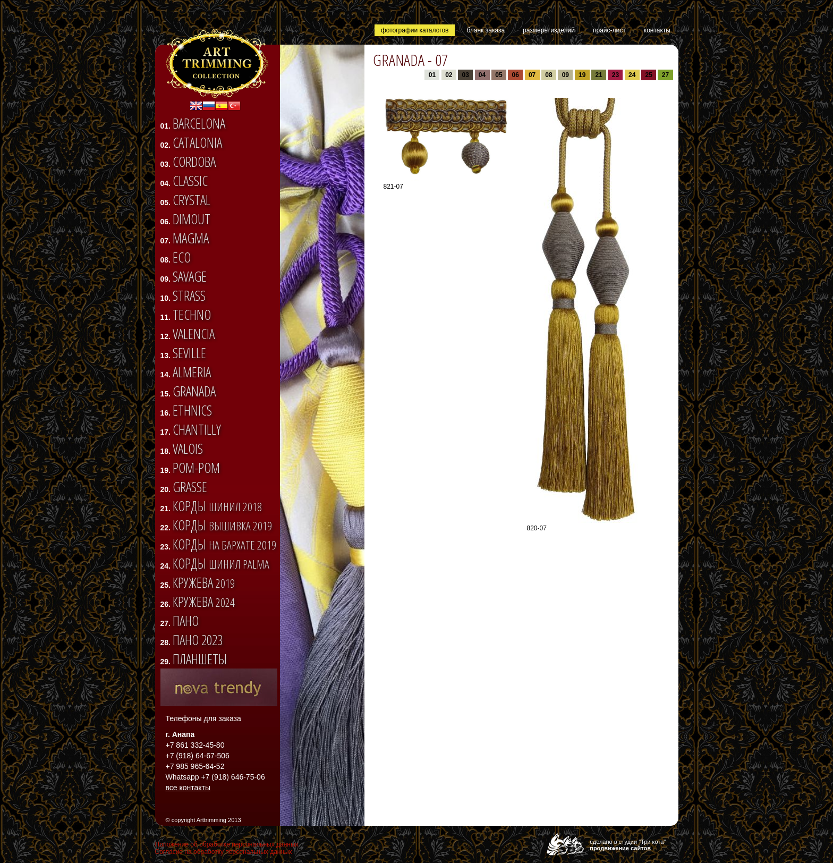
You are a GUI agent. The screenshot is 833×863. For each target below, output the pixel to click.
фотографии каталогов (415, 30)
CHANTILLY (197, 429)
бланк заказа (485, 30)
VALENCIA (194, 333)
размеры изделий (549, 30)
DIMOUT (191, 219)
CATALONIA (197, 142)
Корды (217, 505)
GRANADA (194, 391)
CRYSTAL (191, 199)
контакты (657, 30)
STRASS (189, 295)
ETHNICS (192, 410)
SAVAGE (190, 276)
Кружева (204, 582)
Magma (191, 238)
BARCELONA (199, 123)
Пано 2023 (198, 639)
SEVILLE (189, 352)
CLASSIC (190, 180)
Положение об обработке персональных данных (227, 844)
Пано (186, 620)
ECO (182, 257)
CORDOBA (194, 161)
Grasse (190, 486)
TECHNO (192, 314)
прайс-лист (609, 30)
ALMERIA (192, 372)
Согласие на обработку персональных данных (223, 852)
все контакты (188, 787)
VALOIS (188, 448)
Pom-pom (196, 467)
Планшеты (200, 659)
